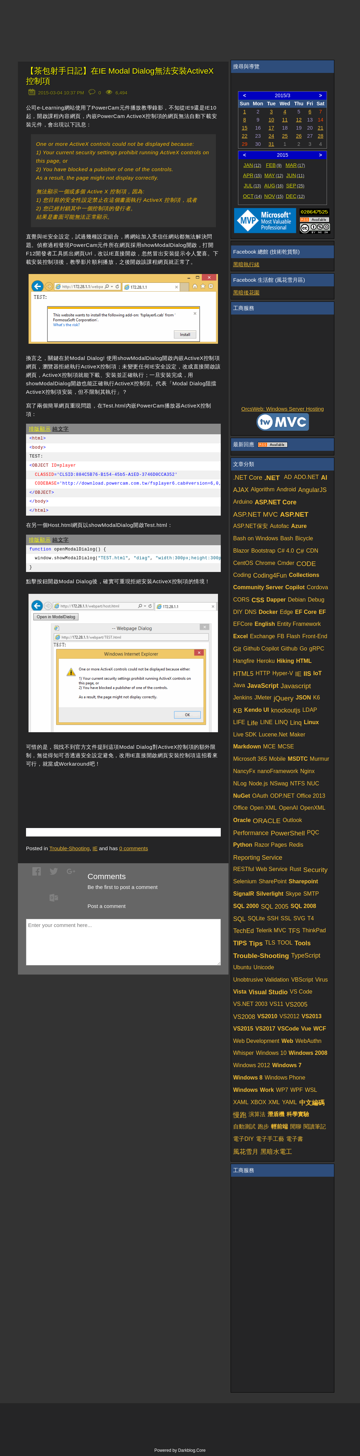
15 (245, 128)
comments (133, 848)
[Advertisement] (108, 787)
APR (252, 175)
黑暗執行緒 (246, 264)
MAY (273, 175)
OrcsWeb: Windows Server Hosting (282, 409)
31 (271, 144)
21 (320, 128)
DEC (295, 196)
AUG (274, 185)
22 (245, 136)
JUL (252, 185)
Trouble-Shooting (69, 848)
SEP (295, 185)
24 (271, 136)
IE (94, 848)
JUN (295, 175)
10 (271, 120)
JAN (253, 165)
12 (299, 120)
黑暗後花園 (246, 292)
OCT (252, 196)
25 (285, 136)
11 (285, 120)
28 (320, 136)
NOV (274, 196)
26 (299, 136)
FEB (274, 165)
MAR (295, 165)
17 (271, 128)
